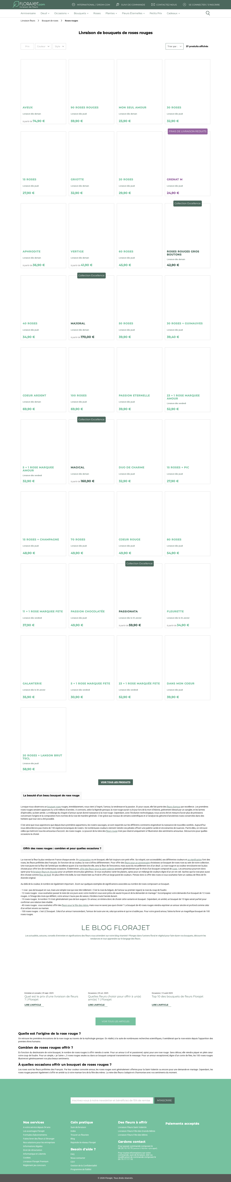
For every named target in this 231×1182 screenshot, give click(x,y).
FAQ (73, 1154)
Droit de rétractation (32, 1150)
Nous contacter (78, 1158)
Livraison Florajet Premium (35, 1161)
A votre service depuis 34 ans (36, 1127)
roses (174, 869)
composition (85, 859)
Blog (73, 1139)
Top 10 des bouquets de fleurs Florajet (177, 996)
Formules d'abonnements (35, 1135)
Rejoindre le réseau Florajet (83, 1142)
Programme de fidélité (81, 1169)
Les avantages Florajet (34, 1131)
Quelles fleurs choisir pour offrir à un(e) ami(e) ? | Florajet (114, 998)
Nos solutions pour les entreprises (39, 1142)
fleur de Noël (45, 875)
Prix (27, 46)
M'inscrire (164, 1100)
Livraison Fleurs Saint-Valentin (132, 1127)
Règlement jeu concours (34, 1165)
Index (73, 1131)
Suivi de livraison (78, 1127)
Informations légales (32, 1146)
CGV (73, 1162)
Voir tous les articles (115, 1021)
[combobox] (43, 46)
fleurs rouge (111, 831)
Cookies (27, 1158)
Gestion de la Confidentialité (84, 1166)
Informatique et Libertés (34, 1154)
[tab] (29, 13)
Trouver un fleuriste (80, 1135)
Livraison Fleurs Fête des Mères (133, 1135)
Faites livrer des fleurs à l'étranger (38, 1139)
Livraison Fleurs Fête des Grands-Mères (136, 1131)
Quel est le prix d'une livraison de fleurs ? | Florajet (51, 998)
